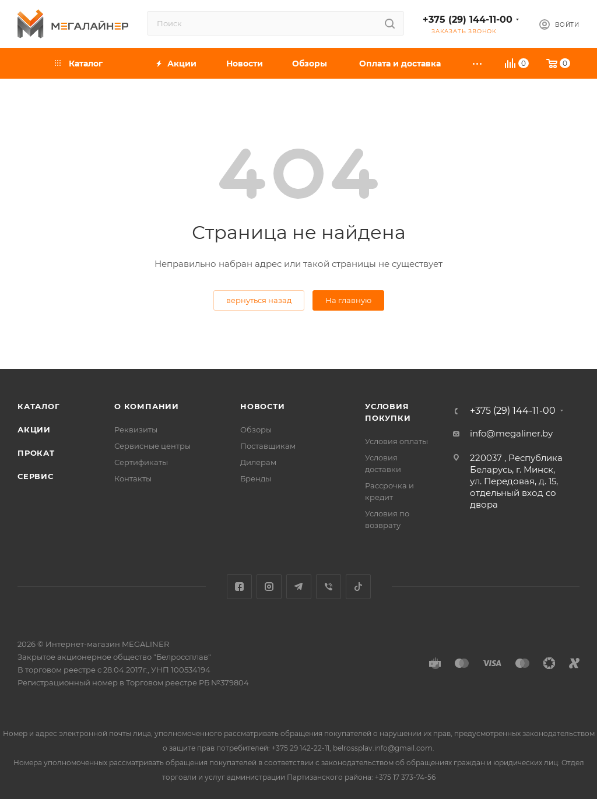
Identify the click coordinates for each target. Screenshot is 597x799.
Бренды (255, 478)
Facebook (239, 586)
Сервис (35, 476)
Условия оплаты (396, 441)
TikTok (358, 586)
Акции (34, 429)
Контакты (133, 478)
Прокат (36, 452)
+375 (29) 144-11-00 (467, 19)
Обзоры (256, 429)
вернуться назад (259, 300)
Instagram (269, 586)
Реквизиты (135, 429)
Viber (328, 586)
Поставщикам (268, 445)
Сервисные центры (152, 445)
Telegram (298, 586)
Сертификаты (141, 462)
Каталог (38, 406)
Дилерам (258, 462)
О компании (146, 406)
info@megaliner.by (511, 433)
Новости (262, 406)
